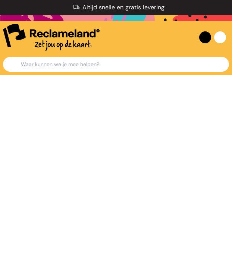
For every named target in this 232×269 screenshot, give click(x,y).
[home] (51, 37)
